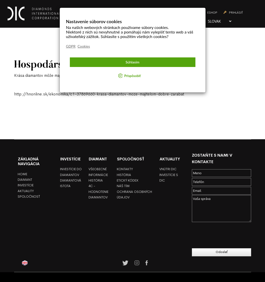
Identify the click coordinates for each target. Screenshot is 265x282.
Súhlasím (132, 62)
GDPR (71, 46)
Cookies (84, 46)
